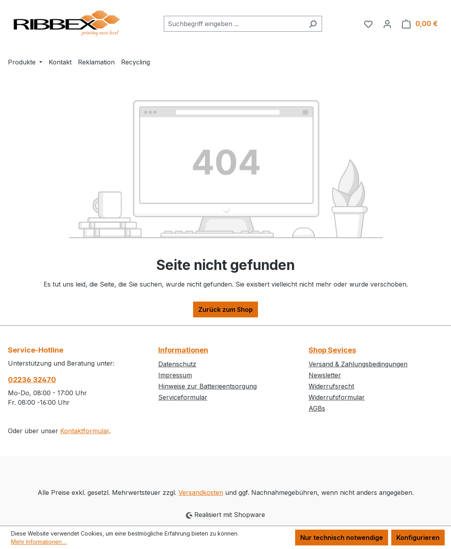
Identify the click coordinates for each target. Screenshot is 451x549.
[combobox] (234, 24)
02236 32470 (32, 379)
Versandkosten (200, 492)
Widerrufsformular (337, 397)
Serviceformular (182, 397)
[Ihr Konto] (387, 24)
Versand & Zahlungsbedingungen (358, 364)
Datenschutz (177, 364)
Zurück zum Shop (225, 309)
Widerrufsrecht (331, 386)
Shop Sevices (332, 350)
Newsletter (325, 375)
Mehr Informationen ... (39, 541)
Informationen (183, 350)
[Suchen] (312, 24)
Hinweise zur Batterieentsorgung (207, 386)
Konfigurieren (418, 537)
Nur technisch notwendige (341, 537)
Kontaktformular (84, 431)
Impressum (175, 375)
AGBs (317, 408)
